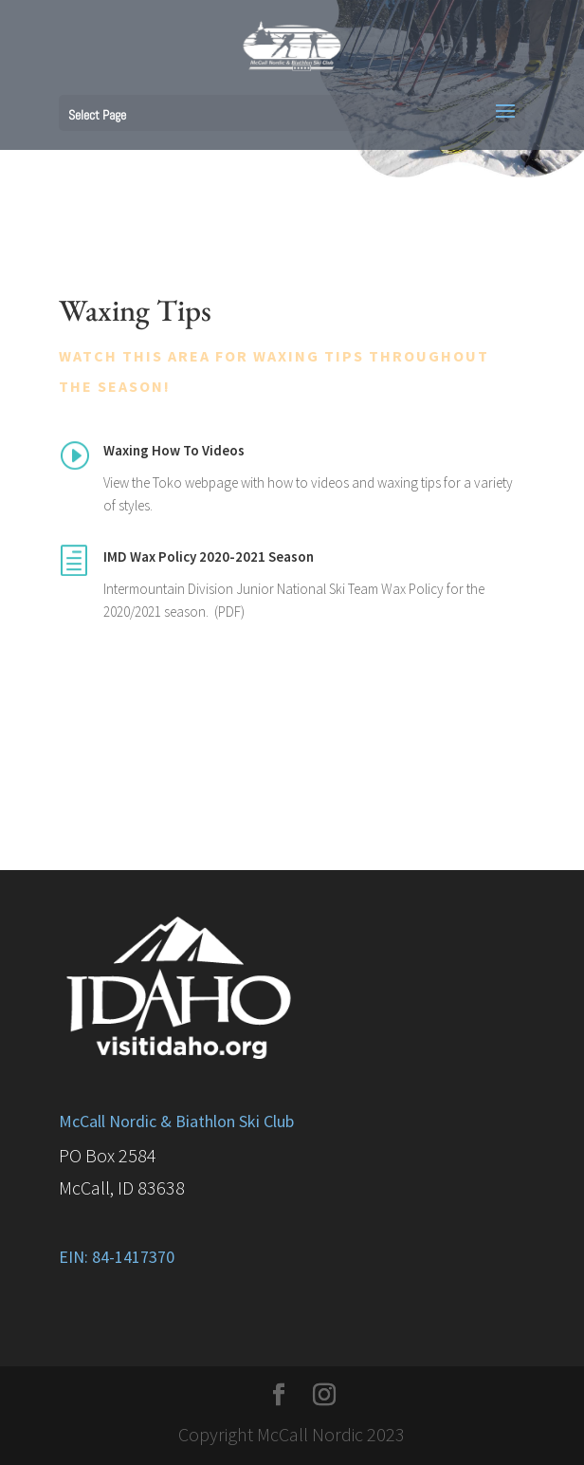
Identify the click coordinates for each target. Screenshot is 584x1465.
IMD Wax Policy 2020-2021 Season (208, 556)
